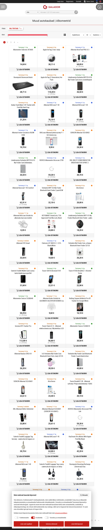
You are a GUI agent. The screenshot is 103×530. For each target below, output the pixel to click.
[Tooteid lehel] (89, 34)
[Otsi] (32, 12)
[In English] (100, 1)
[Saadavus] (97, 34)
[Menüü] (3, 7)
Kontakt (78, 1)
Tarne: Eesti (89, 1)
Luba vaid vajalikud (26, 524)
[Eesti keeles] (97, 1)
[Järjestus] (79, 34)
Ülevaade (84, 495)
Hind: (3, 35)
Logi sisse (60, 1)
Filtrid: (4, 28)
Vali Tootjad (15, 28)
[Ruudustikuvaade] (64, 34)
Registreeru (69, 1)
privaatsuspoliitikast (61, 513)
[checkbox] (21, 517)
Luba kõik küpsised (77, 524)
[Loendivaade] (68, 34)
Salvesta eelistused (51, 524)
